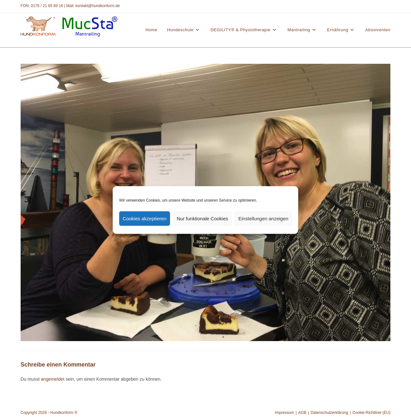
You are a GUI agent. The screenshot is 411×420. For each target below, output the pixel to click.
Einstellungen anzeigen (263, 218)
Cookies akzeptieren (145, 218)
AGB (302, 412)
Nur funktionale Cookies (202, 218)
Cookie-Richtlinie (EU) (371, 412)
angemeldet (52, 379)
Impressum (284, 412)
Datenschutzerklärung (329, 412)
